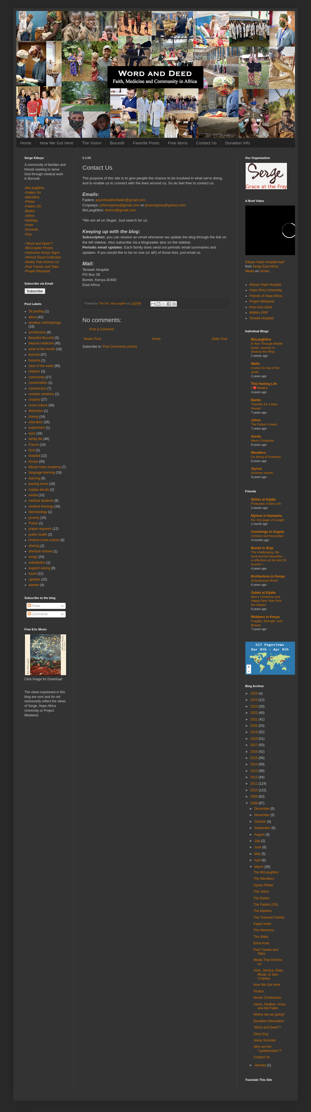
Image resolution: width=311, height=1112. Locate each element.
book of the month (42, 349)
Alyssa (256, 469)
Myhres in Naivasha (266, 516)
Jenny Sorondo (264, 1040)
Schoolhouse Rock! (264, 580)
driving (33, 417)
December (262, 809)
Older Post (219, 339)
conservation (38, 383)
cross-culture (38, 405)
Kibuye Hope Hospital (265, 285)
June (258, 847)
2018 (254, 739)
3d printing (36, 311)
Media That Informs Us (42, 262)
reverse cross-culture (44, 540)
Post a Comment (101, 329)
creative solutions (41, 394)
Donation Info (237, 143)
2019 (254, 732)
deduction (36, 411)
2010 (254, 790)
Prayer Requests (38, 271)
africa (33, 317)
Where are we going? (269, 1014)
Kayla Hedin (262, 924)
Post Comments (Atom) (120, 347)
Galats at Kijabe (263, 593)
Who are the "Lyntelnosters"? (267, 1048)
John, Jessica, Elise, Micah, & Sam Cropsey (268, 974)
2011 (254, 784)
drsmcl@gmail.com (120, 210)
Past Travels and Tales (42, 267)
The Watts (260, 937)
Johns (30, 216)
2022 (254, 713)
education (36, 422)
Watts (255, 364)
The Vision (92, 143)
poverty (34, 518)
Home (25, 143)
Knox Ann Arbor (260, 307)
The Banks (261, 898)
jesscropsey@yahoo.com (165, 205)
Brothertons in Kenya (268, 576)
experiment (37, 428)
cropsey (34, 399)
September (262, 828)
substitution (37, 563)
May (257, 854)
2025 (254, 693)
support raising (39, 568)
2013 (254, 771)
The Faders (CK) (265, 904)
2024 (254, 700)
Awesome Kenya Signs (43, 253)
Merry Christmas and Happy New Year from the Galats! (266, 601)
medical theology (41, 506)
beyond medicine (41, 343)
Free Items (178, 143)
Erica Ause (261, 943)
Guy (29, 234)
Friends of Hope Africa (265, 296)
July (257, 841)
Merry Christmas (262, 440)
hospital (34, 456)
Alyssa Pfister (263, 885)
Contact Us (206, 143)
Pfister (30, 202)
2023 (254, 706)
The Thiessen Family (268, 917)
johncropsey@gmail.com (120, 205)
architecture (37, 332)
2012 (254, 777)
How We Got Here (56, 143)
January (260, 1065)
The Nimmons (263, 930)
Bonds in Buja (262, 548)
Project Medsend (261, 301)
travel (33, 574)
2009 (254, 796)
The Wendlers (263, 879)
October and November (267, 536)
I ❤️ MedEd (259, 388)
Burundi (117, 143)
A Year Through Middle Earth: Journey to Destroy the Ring (267, 347)
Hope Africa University (265, 290)
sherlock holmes (41, 551)
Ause (29, 225)
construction (38, 388)
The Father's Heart (264, 424)
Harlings (32, 220)
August (259, 834)
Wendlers (32, 197)
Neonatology (38, 512)
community (37, 377)
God (32, 450)
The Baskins (262, 911)
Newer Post (92, 339)
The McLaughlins (265, 872)
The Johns (261, 892)
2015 (254, 758)
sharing (34, 546)
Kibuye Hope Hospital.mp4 (265, 262)
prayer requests (40, 529)
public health (38, 534)
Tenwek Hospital (261, 318)
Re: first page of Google (267, 520)
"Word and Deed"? (39, 243)
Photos (258, 991)
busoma (35, 360)
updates (35, 579)
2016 (254, 752)
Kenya (33, 461)
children (34, 371)
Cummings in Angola (267, 532)
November (262, 815)
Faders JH (33, 193)
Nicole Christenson (267, 998)
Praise (33, 523)
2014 (254, 764)
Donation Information (268, 1021)
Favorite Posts (146, 143)
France (34, 445)
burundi (34, 355)
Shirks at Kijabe (263, 499)
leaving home (38, 484)
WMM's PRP (258, 313)
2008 (254, 803)
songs (33, 557)
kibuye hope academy (45, 467)
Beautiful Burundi (41, 338)
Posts (34, 606)
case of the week (41, 366)
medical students (41, 501)
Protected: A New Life (266, 503)
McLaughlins (35, 188)
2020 (254, 726)
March (259, 867)
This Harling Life (264, 384)
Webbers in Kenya (265, 617)
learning (35, 478)
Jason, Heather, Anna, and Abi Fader (269, 1006)
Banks (30, 211)
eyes (32, 433)
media (33, 495)
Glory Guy (260, 1034)
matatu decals (39, 490)
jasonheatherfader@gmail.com (120, 200)
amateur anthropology (45, 323)
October (260, 822)
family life (35, 439)
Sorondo (32, 229)
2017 (254, 745)
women (34, 585)
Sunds (256, 436)
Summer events (262, 472)
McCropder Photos (39, 248)
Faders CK (33, 206)
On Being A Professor (266, 456)
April (258, 860)
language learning (42, 472)
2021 (254, 719)
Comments (38, 614)
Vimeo (264, 271)
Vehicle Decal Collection (43, 257)
